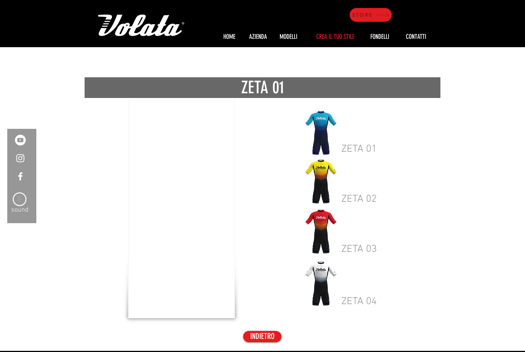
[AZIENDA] (258, 37)
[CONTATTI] (416, 37)
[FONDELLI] (380, 37)
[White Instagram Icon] (20, 158)
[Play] (19, 199)
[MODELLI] (288, 37)
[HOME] (229, 37)
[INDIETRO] (262, 336)
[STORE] (371, 15)
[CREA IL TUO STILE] (335, 37)
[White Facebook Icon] (20, 176)
